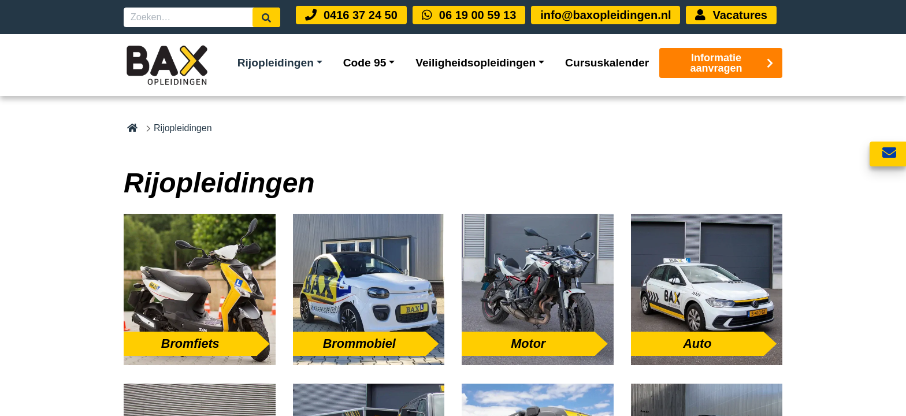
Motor (528, 343)
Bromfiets (190, 343)
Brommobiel (359, 343)
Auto (697, 343)
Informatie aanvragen (731, 63)
